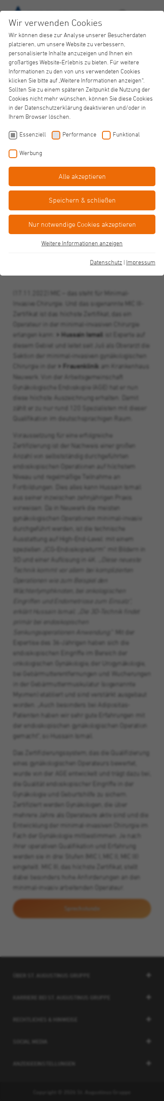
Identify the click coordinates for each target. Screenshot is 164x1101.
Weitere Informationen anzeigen (82, 243)
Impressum (140, 262)
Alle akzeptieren (82, 176)
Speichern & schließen (82, 200)
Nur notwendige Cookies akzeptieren (82, 224)
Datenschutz (106, 262)
